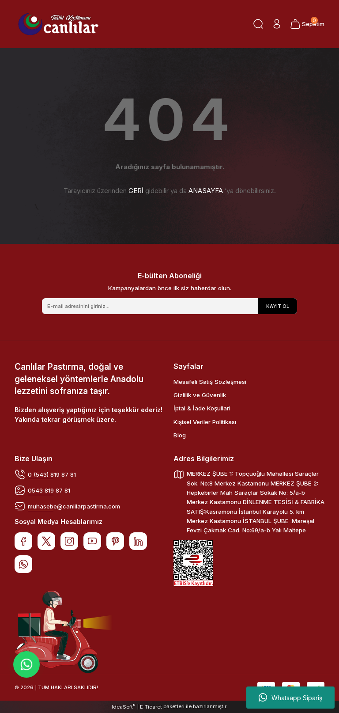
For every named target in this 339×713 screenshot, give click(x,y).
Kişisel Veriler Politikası (204, 421)
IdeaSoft (123, 706)
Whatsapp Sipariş (290, 697)
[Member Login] (276, 24)
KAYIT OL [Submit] (277, 306)
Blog (179, 435)
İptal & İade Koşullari (201, 408)
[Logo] (58, 24)
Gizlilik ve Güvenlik (199, 394)
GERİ (135, 190)
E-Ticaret (151, 707)
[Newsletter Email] (169, 306)
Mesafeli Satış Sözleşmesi (209, 381)
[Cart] (307, 24)
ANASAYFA (205, 190)
